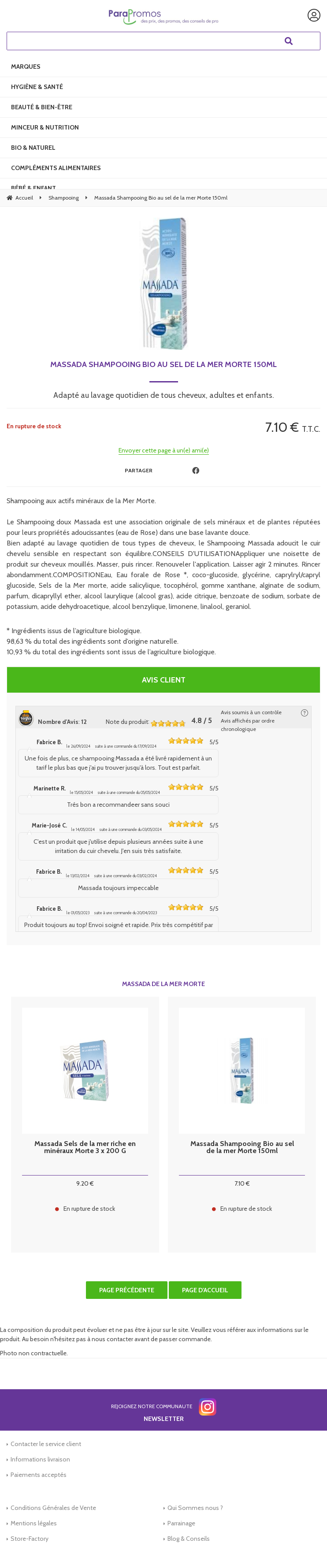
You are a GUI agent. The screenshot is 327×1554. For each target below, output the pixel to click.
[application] (305, 1532)
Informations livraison (40, 1459)
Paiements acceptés (39, 1475)
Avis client (164, 680)
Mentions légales (34, 1523)
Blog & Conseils (188, 1539)
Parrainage (181, 1523)
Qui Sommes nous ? (195, 1508)
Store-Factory (29, 1539)
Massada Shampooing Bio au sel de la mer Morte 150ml (163, 364)
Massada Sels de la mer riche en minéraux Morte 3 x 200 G (85, 1147)
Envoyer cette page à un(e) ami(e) (164, 450)
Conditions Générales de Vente (53, 1508)
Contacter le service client (46, 1444)
